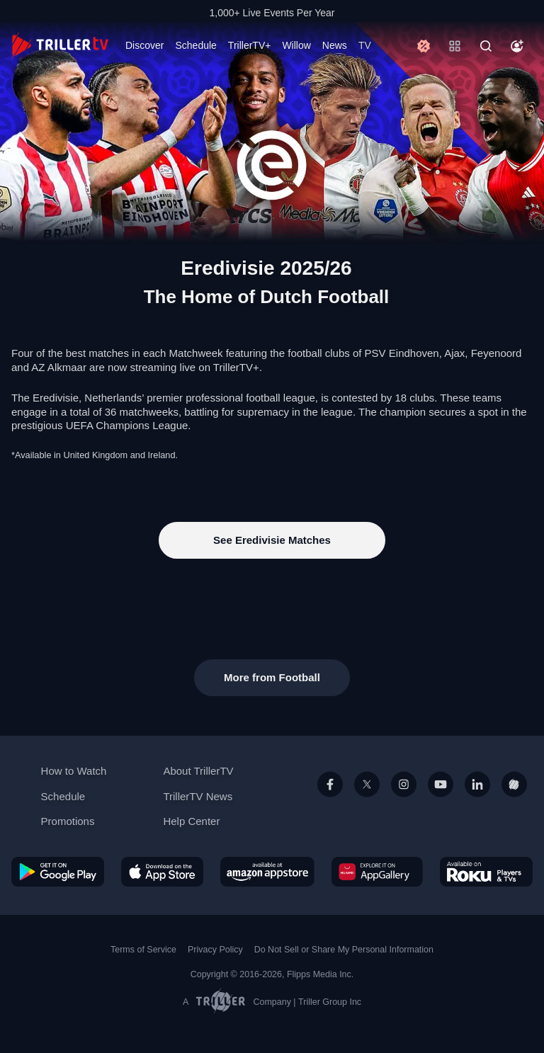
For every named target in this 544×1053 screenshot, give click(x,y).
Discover (144, 45)
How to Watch (74, 771)
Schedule (195, 45)
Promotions (68, 821)
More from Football (272, 677)
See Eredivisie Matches (272, 540)
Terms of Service (143, 950)
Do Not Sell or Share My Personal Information (344, 950)
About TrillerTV (198, 771)
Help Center (191, 821)
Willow (296, 45)
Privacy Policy (215, 950)
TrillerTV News (197, 796)
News (334, 45)
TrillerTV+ (249, 45)
